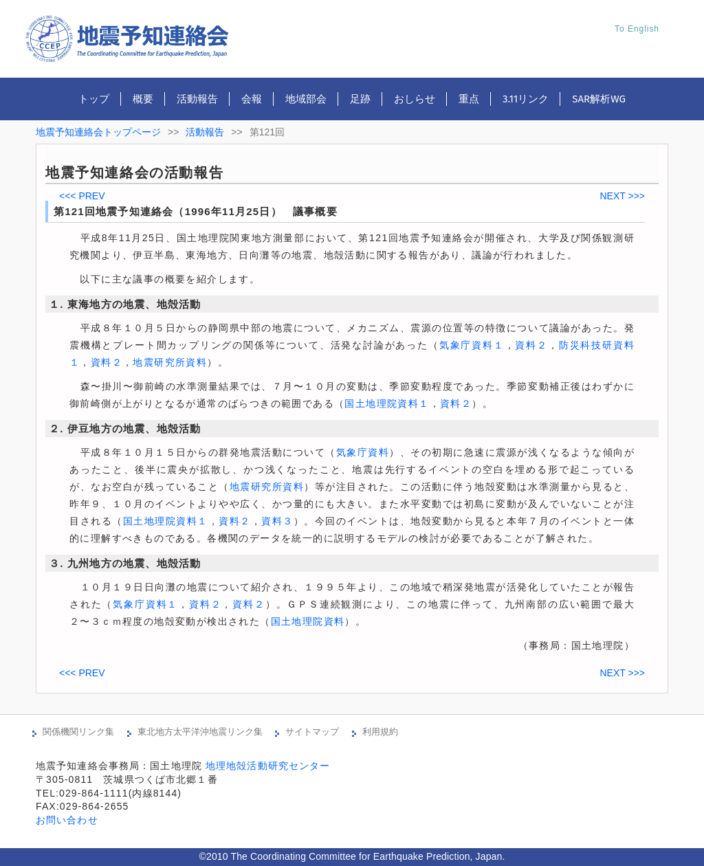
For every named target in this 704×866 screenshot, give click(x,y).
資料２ (531, 345)
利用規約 (380, 731)
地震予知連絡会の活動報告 (134, 172)
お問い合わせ (67, 819)
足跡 (360, 99)
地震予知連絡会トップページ (98, 131)
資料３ (277, 520)
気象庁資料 (363, 452)
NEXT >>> (622, 195)
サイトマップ (312, 731)
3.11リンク (526, 99)
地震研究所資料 (170, 362)
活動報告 (197, 99)
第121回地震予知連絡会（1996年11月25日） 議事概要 (196, 211)
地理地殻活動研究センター (268, 765)
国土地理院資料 (308, 621)
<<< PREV (82, 195)
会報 (251, 99)
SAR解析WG (599, 99)
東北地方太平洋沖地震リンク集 (200, 731)
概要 (143, 99)
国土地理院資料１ (386, 403)
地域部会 (306, 99)
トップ (93, 99)
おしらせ (414, 99)
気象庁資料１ (472, 345)
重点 (469, 99)
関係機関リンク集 (78, 731)
